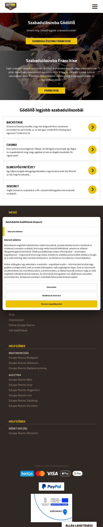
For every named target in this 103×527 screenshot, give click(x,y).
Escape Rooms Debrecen (23, 363)
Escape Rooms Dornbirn (23, 406)
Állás (12, 314)
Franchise (51, 90)
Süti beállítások (18, 330)
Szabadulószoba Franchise (51, 41)
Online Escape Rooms (21, 325)
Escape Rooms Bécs (20, 379)
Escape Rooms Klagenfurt (24, 390)
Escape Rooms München (23, 433)
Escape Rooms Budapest (23, 357)
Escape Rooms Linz (20, 395)
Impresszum (16, 320)
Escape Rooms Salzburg (23, 400)
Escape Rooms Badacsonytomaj (28, 368)
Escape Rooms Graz (20, 385)
